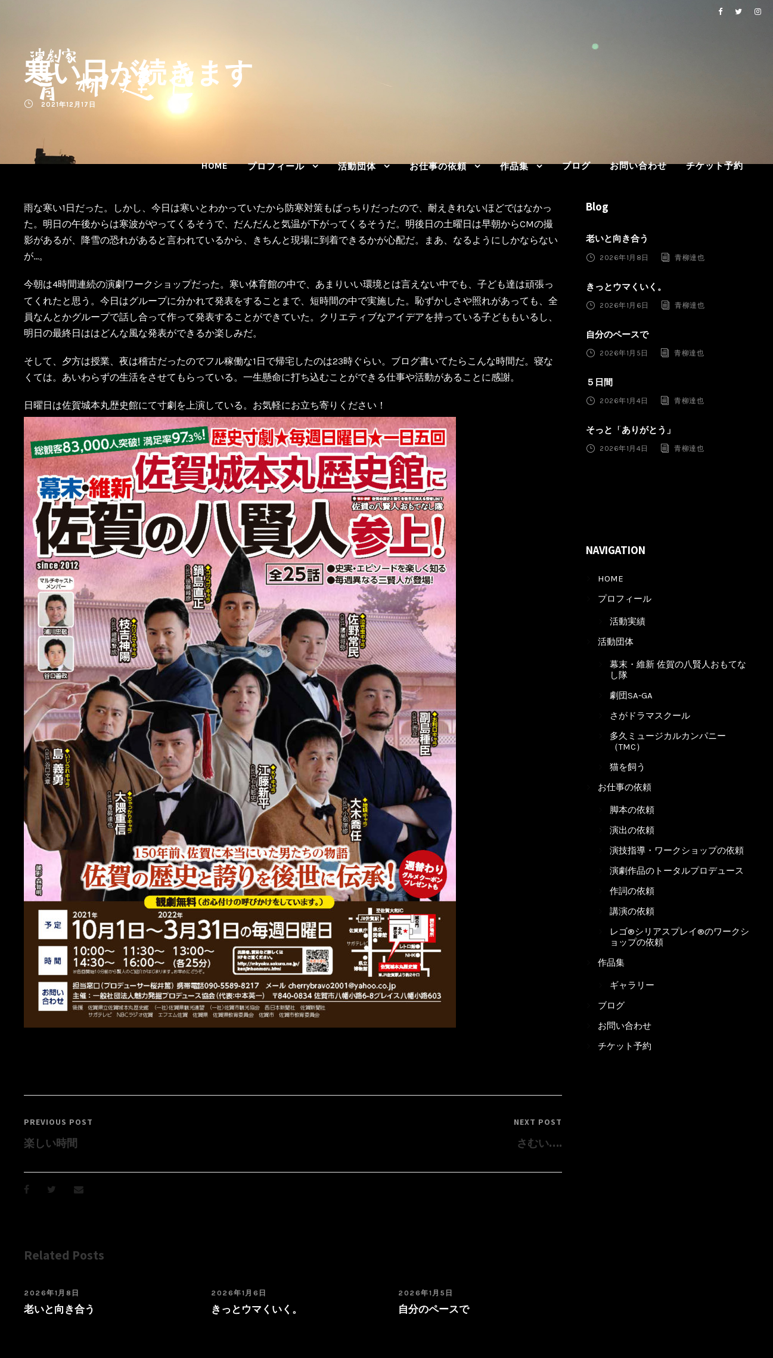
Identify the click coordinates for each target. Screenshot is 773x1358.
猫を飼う (627, 767)
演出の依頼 (632, 830)
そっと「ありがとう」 (630, 430)
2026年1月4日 (624, 401)
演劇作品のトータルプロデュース (677, 870)
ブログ (576, 165)
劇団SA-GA (631, 695)
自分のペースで (433, 1309)
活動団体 (357, 166)
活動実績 (627, 621)
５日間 (599, 382)
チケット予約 (714, 165)
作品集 (514, 166)
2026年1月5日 (426, 1293)
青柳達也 (689, 257)
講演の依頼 (632, 911)
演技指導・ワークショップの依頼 (677, 850)
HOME (214, 165)
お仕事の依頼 (438, 166)
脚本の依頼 (632, 810)
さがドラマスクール (650, 715)
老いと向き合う (59, 1309)
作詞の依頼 (632, 891)
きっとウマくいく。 (256, 1309)
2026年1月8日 (52, 1293)
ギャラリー (632, 985)
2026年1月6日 (239, 1293)
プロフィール (276, 166)
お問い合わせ (638, 165)
